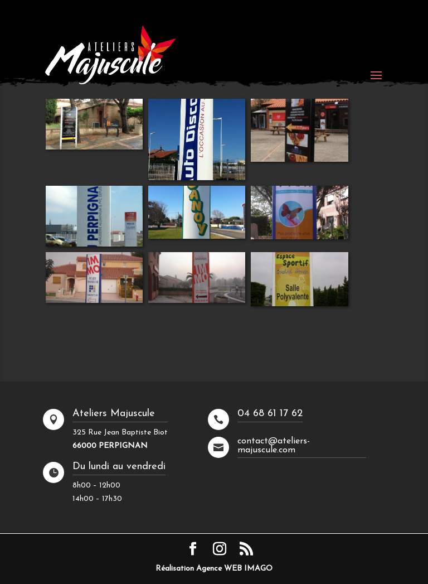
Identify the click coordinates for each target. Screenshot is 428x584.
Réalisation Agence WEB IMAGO (214, 568)
